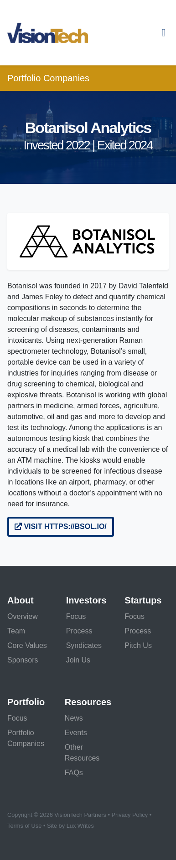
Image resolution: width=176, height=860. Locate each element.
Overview (22, 616)
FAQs (74, 772)
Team (16, 631)
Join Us (78, 660)
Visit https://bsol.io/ (61, 526)
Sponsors (22, 660)
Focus (76, 616)
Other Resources (82, 752)
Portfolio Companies (48, 78)
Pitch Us (138, 645)
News (74, 718)
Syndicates (84, 645)
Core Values (27, 645)
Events (76, 732)
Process (79, 631)
